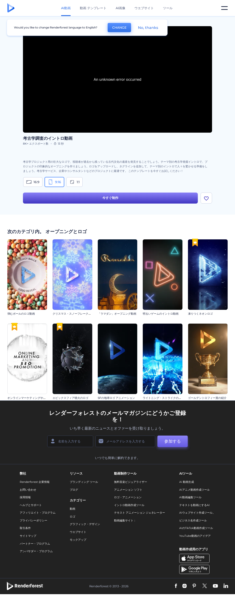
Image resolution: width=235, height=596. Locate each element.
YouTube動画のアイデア (195, 535)
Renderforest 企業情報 (35, 482)
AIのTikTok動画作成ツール (196, 528)
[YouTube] (215, 586)
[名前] (70, 441)
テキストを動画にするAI (194, 505)
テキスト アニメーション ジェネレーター (139, 512)
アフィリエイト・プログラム (38, 512)
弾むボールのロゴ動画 (21, 313)
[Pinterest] (194, 586)
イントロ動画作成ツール (129, 505)
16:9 (32, 182)
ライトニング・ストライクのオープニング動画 (172, 398)
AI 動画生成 (186, 482)
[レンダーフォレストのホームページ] (10, 8)
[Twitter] (204, 586)
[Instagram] (184, 586)
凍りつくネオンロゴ (200, 313)
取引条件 (25, 528)
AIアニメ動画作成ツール (194, 489)
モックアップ (78, 539)
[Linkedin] (226, 586)
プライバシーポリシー (33, 520)
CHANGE (119, 27)
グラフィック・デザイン (85, 524)
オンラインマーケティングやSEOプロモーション (37, 398)
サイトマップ (28, 535)
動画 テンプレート (93, 8)
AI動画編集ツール (190, 497)
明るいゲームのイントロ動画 (161, 313)
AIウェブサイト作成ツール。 (197, 512)
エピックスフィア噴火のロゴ (70, 398)
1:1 (74, 182)
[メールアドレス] (125, 441)
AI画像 (120, 8)
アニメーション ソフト (128, 489)
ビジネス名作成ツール (193, 520)
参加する (172, 441)
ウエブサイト (144, 8)
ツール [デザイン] (168, 8)
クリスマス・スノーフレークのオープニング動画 (83, 313)
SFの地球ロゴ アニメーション (116, 398)
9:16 (54, 182)
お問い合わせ (28, 489)
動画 (72, 508)
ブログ (74, 489)
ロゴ (72, 516)
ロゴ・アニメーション (128, 497)
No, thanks (148, 27)
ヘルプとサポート (31, 505)
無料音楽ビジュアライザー (130, 482)
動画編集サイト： (125, 520)
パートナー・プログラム (35, 543)
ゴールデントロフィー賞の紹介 (207, 398)
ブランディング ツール (84, 482)
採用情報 (25, 497)
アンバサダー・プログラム (36, 551)
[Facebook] (176, 586)
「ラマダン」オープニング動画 (117, 313)
